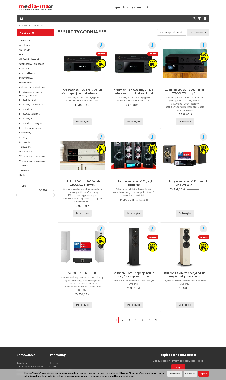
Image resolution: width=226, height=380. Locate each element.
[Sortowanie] (198, 32)
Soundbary (25, 132)
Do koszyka (82, 121)
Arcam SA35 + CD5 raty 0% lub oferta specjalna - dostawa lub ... (82, 91)
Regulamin (22, 362)
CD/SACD (24, 49)
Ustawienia (174, 373)
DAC (21, 54)
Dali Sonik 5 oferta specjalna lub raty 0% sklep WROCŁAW (133, 274)
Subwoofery (26, 142)
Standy (23, 137)
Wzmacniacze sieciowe (32, 160)
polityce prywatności (122, 375)
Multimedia (25, 82)
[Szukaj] (194, 18)
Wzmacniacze (27, 151)
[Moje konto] (205, 18)
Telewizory (25, 146)
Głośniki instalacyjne (30, 59)
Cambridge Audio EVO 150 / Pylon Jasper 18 (133, 183)
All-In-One (24, 40)
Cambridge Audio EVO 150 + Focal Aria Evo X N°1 (185, 183)
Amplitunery (26, 45)
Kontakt (53, 366)
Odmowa (190, 373)
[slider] (18, 195)
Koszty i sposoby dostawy (30, 366)
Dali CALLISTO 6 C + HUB (82, 273)
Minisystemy (26, 77)
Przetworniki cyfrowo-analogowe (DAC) (31, 93)
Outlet (22, 174)
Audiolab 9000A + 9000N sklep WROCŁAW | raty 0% (185, 91)
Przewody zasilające (30, 123)
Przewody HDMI (27, 99)
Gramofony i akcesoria (31, 63)
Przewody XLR (26, 118)
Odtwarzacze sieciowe (32, 87)
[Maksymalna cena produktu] (43, 190)
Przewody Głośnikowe (31, 104)
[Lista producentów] (171, 32)
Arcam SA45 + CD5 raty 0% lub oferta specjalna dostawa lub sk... (133, 91)
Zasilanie (24, 165)
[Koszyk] (199, 18)
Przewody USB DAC (29, 113)
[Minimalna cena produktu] (24, 186)
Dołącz (178, 367)
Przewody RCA (27, 109)
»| (156, 319)
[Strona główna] (36, 7)
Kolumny (24, 68)
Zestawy (24, 170)
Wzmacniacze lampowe (32, 156)
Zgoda (203, 373)
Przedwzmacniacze (30, 128)
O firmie (53, 362)
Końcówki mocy (28, 73)
